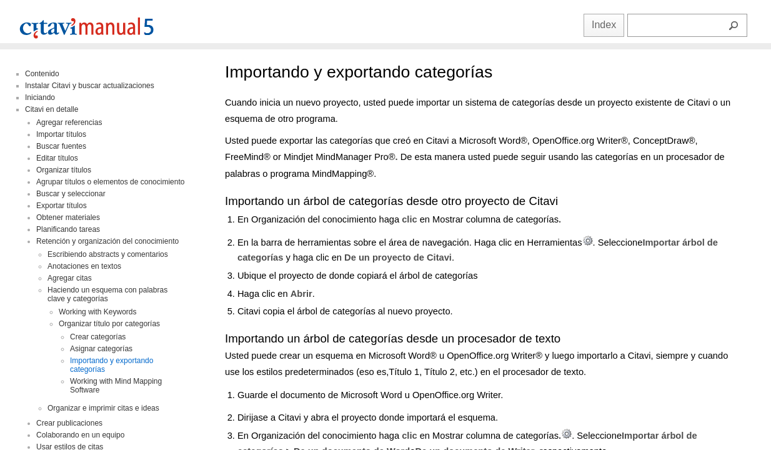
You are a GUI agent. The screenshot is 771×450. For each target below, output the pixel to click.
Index (604, 24)
